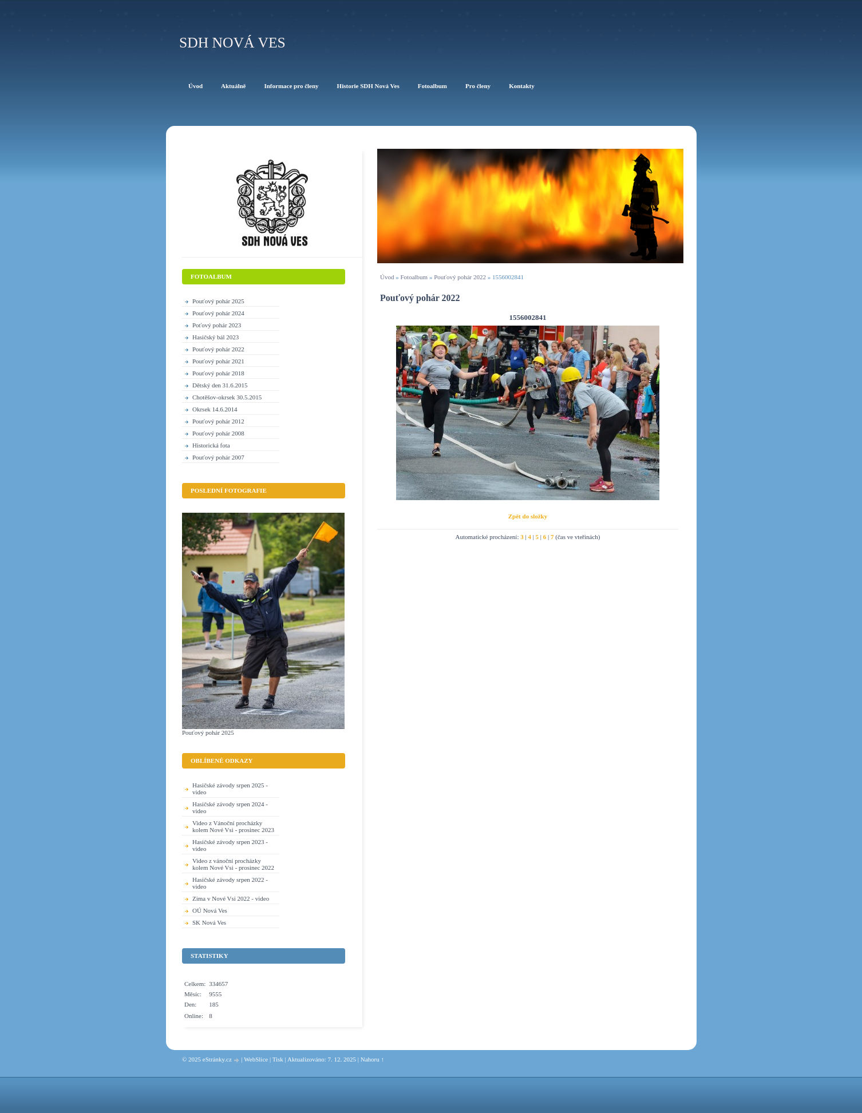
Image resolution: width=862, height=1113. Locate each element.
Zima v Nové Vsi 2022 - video (230, 898)
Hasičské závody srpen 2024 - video (230, 807)
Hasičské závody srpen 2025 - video (230, 788)
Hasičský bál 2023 (215, 337)
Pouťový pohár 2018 (218, 373)
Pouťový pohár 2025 (218, 301)
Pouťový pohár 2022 (460, 277)
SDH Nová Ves (232, 42)
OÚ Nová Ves (209, 910)
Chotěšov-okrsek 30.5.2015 (227, 397)
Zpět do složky (527, 516)
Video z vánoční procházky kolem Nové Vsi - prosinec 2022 (233, 864)
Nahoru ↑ (372, 1059)
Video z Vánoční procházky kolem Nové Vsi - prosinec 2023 (233, 826)
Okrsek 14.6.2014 (215, 409)
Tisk (277, 1059)
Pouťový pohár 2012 (218, 421)
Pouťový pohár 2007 (218, 457)
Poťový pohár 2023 (216, 325)
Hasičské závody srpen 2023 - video (230, 845)
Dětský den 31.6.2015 (220, 385)
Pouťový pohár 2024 (218, 313)
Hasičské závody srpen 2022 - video (230, 883)
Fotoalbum (414, 277)
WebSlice (256, 1059)
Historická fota (211, 445)
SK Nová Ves (209, 922)
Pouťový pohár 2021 (218, 361)
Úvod (387, 277)
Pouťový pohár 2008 (218, 433)
